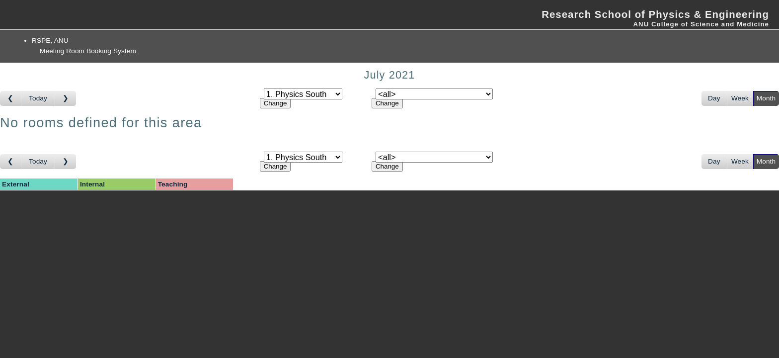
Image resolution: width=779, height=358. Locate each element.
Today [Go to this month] (38, 98)
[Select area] (303, 94)
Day (714, 98)
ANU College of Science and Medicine (701, 24)
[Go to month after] (65, 98)
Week (740, 98)
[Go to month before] (10, 98)
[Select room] (434, 94)
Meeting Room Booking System (88, 51)
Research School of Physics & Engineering (655, 14)
